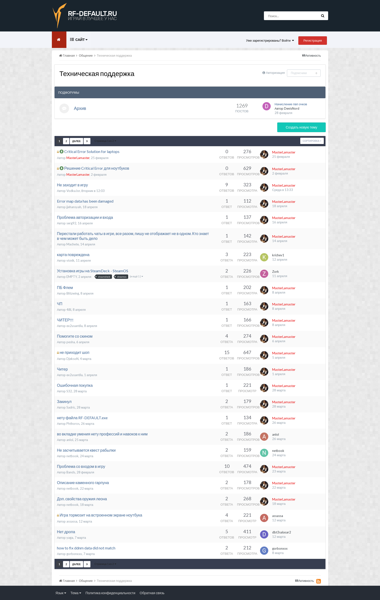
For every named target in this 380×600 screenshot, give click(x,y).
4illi (68, 309)
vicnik (70, 260)
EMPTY (71, 277)
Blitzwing (72, 293)
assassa (71, 521)
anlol (69, 440)
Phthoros (72, 423)
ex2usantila (74, 326)
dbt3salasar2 (281, 532)
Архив (80, 108)
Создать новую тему (301, 127)
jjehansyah (73, 207)
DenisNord (291, 108)
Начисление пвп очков (291, 104)
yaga (69, 537)
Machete (72, 244)
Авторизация (275, 73)
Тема (76, 593)
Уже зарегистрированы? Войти (270, 40)
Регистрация (312, 40)
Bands (70, 472)
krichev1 (278, 255)
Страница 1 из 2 (105, 140)
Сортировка (312, 140)
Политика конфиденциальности (110, 593)
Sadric (70, 407)
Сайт (81, 40)
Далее (76, 141)
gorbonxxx (74, 554)
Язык (60, 593)
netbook (72, 456)
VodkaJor (73, 191)
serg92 (71, 223)
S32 (69, 391)
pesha (70, 342)
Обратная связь (152, 593)
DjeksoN (72, 359)
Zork (275, 271)
